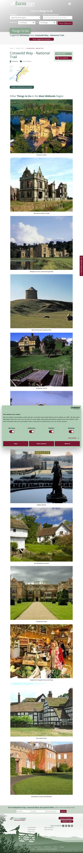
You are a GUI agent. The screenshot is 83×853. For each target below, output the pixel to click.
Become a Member (66, 817)
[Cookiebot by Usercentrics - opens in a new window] (72, 408)
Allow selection (41, 443)
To (37, 22)
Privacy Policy (37, 846)
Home (11, 48)
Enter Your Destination (51, 14)
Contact (62, 846)
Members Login (67, 820)
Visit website (62, 57)
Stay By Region (31, 829)
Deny (15, 443)
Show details (72, 438)
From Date (13, 22)
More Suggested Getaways (41, 39)
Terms (55, 846)
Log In (32, 848)
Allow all (67, 443)
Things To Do (20, 48)
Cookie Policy (47, 846)
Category (13, 14)
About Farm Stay (48, 829)
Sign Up (63, 811)
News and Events (48, 827)
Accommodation (32, 827)
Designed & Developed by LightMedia (47, 848)
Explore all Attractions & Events (22, 87)
